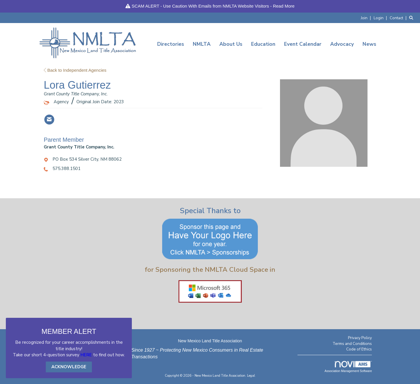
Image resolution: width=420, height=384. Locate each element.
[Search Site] (412, 17)
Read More (284, 5)
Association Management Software (348, 367)
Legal (251, 376)
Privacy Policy (360, 338)
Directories (170, 44)
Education (263, 44)
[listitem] (366, 17)
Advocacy (342, 44)
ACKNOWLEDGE (68, 367)
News (369, 44)
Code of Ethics (359, 349)
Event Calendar (302, 44)
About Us (230, 44)
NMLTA (202, 44)
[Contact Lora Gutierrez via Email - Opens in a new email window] (49, 119)
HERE (86, 355)
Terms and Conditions (352, 343)
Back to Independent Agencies (75, 70)
